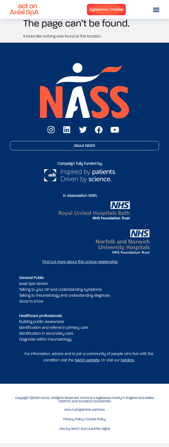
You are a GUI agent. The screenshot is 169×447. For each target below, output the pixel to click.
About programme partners (84, 413)
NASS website (87, 363)
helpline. (128, 363)
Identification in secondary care (46, 337)
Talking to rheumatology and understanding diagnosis (64, 299)
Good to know (31, 305)
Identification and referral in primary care (53, 331)
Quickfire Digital (98, 432)
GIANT (75, 432)
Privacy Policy (73, 423)
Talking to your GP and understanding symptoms (60, 293)
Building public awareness (41, 325)
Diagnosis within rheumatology (45, 343)
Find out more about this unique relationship (80, 265)
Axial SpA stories (33, 287)
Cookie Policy (96, 423)
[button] (156, 9)
